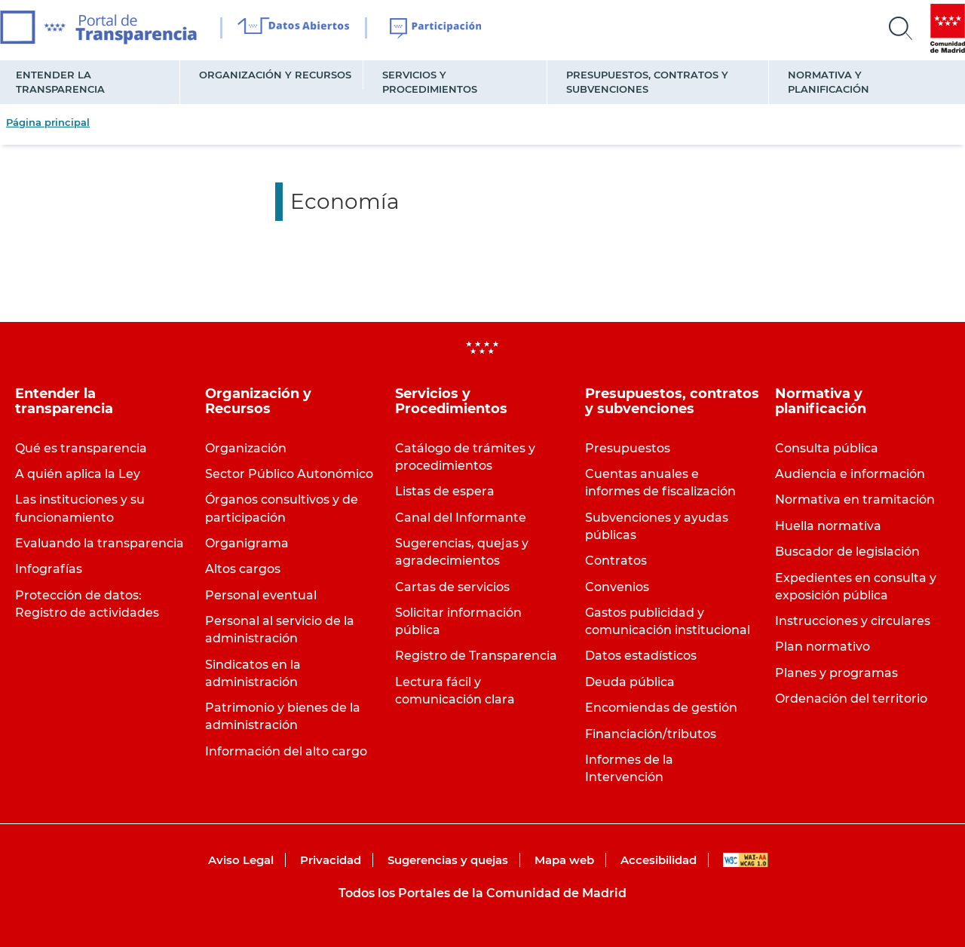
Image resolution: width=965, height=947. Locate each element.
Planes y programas (836, 673)
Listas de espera (445, 491)
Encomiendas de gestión (661, 707)
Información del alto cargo (286, 751)
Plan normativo (822, 646)
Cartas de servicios (452, 587)
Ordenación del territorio (851, 698)
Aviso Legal (241, 860)
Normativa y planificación (828, 82)
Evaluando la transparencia (99, 543)
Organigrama (247, 543)
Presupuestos (627, 448)
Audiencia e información (850, 474)
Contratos (616, 560)
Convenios (617, 587)
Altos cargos (242, 569)
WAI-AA (745, 860)
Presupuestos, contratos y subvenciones (647, 82)
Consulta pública (826, 448)
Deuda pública (630, 682)
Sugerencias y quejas (448, 860)
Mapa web (564, 860)
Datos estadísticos (641, 655)
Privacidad (330, 860)
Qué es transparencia (81, 448)
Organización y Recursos (275, 75)
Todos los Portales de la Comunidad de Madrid (482, 893)
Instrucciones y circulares (852, 621)
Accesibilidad (658, 860)
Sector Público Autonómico (289, 474)
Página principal (48, 122)
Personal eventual (261, 595)
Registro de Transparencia (476, 655)
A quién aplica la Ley (77, 474)
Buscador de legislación (847, 551)
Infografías (48, 569)
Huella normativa (828, 526)
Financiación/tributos (650, 734)
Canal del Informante (460, 517)
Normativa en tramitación (855, 499)
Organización (245, 448)
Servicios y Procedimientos (429, 82)
